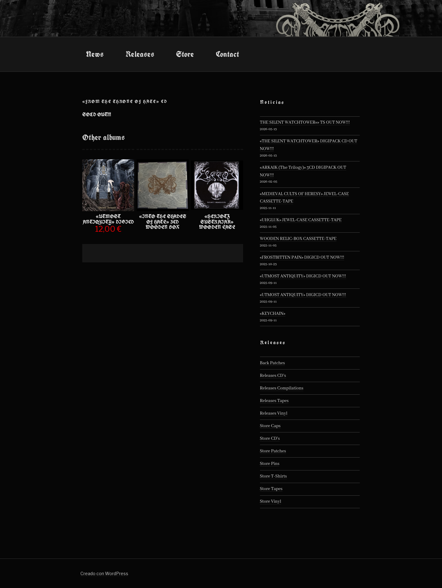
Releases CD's (273, 375)
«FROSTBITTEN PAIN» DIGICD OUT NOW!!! (302, 257)
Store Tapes (271, 489)
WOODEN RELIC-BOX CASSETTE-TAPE (298, 239)
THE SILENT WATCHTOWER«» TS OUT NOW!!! (305, 122)
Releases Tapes (274, 401)
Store (185, 54)
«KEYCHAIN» (272, 313)
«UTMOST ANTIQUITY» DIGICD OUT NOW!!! (303, 276)
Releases (140, 54)
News (95, 54)
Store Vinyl (270, 501)
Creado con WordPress (104, 573)
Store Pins (270, 463)
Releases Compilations (282, 388)
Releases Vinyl (274, 413)
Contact (227, 54)
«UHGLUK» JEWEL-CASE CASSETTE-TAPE (301, 220)
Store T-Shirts (273, 476)
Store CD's (270, 438)
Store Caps (270, 426)
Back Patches (272, 363)
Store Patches (273, 451)
